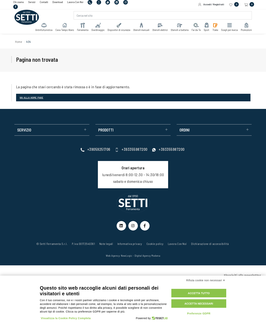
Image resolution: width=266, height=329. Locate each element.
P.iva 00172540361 (83, 243)
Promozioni (246, 26)
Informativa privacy (130, 243)
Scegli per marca (229, 26)
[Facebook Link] (145, 226)
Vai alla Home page (31, 97)
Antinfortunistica (43, 26)
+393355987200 (131, 149)
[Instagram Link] (133, 226)
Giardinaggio (98, 26)
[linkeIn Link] (121, 226)
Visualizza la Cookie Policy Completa (66, 318)
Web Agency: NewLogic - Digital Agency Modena (133, 255)
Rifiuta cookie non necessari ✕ (205, 280)
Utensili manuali (141, 26)
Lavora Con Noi (177, 243)
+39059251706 (95, 149)
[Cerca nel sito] (163, 15)
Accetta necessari (198, 303)
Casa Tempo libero (64, 26)
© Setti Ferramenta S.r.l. (52, 243)
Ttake (215, 26)
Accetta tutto (199, 293)
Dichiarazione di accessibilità (210, 243)
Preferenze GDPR (198, 313)
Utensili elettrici (160, 26)
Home (18, 41)
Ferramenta (82, 26)
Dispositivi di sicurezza (119, 26)
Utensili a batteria (180, 26)
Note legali (106, 243)
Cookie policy (155, 243)
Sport (206, 26)
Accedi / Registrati (211, 4)
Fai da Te (196, 26)
